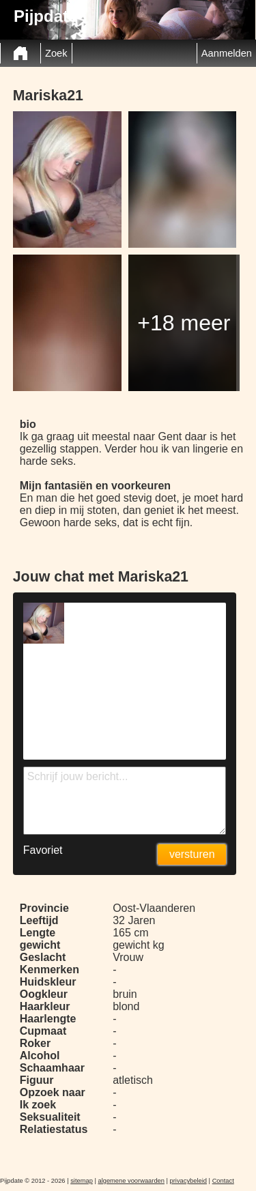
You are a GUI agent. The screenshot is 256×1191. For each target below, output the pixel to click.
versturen (192, 854)
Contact (223, 1180)
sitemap (81, 1180)
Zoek (56, 53)
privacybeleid (188, 1180)
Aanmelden (226, 53)
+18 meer (183, 323)
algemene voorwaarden (131, 1180)
